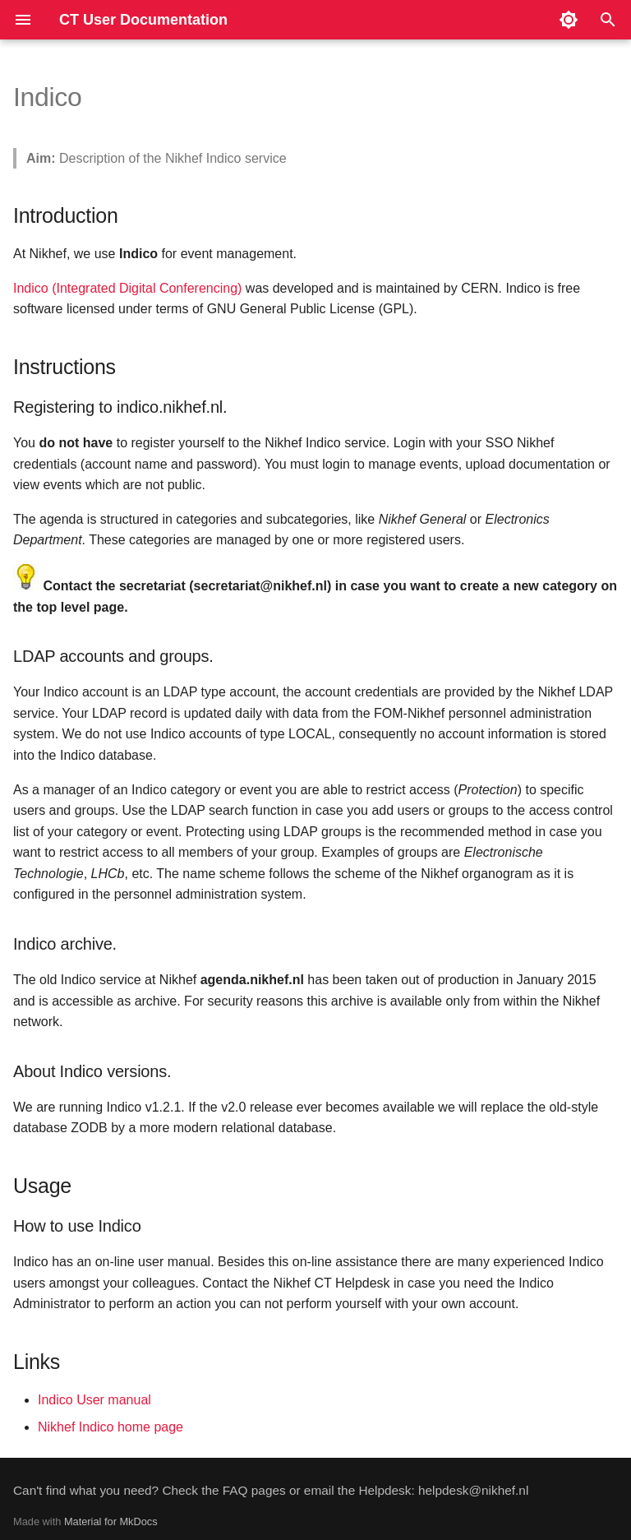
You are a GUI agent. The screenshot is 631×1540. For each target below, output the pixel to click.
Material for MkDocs (111, 1521)
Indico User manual (94, 1400)
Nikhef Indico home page (110, 1427)
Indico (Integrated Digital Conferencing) (127, 288)
